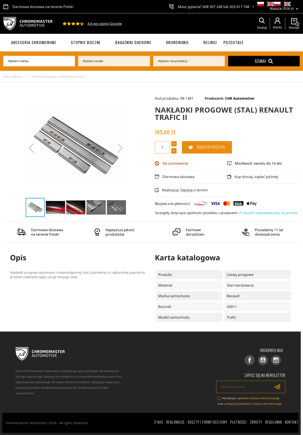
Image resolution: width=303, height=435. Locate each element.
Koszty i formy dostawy (207, 422)
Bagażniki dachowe (133, 42)
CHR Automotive (239, 98)
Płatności (238, 422)
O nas (158, 422)
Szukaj (264, 61)
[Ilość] (162, 147)
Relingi (210, 42)
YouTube (265, 360)
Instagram (277, 360)
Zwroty (256, 422)
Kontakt (292, 422)
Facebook (254, 360)
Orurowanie (177, 42)
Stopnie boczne (86, 42)
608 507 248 (212, 6)
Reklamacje (175, 422)
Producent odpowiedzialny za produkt (268, 212)
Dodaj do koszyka (203, 147)
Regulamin (273, 422)
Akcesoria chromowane (33, 42)
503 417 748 (239, 6)
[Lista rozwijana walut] (291, 9)
